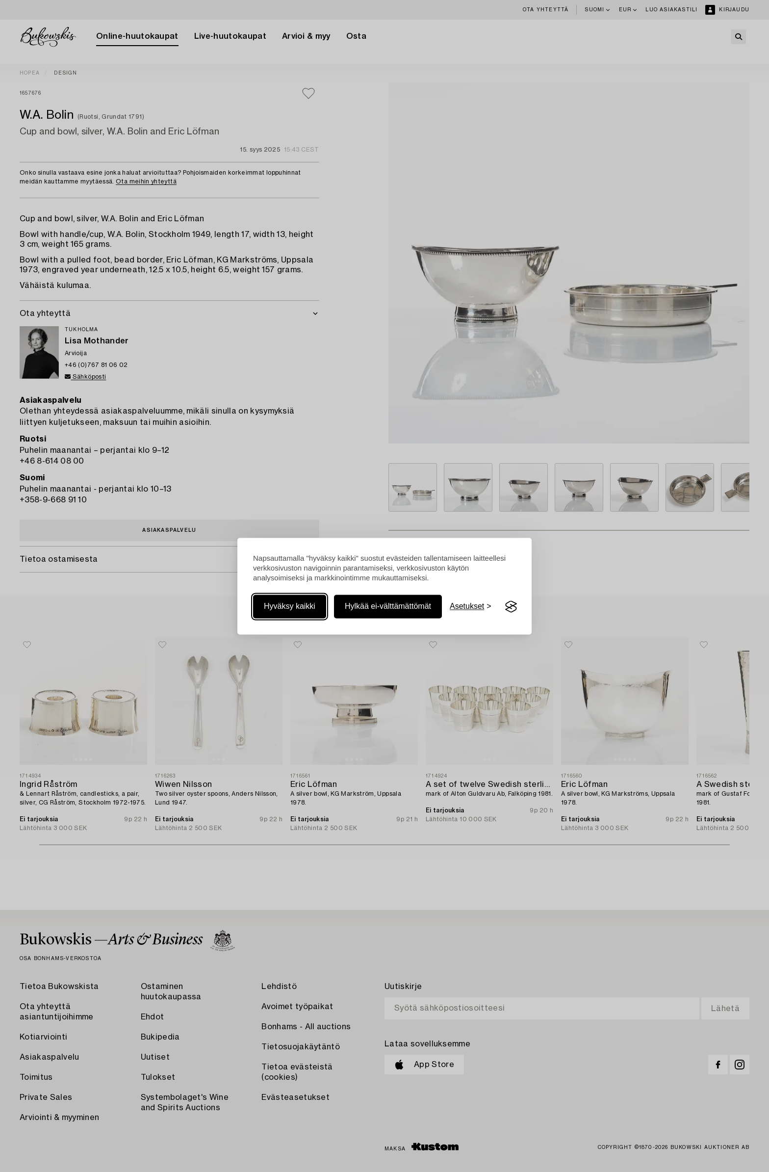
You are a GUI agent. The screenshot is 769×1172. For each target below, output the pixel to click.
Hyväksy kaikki (289, 606)
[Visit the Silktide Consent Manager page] (511, 607)
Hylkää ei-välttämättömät (388, 606)
